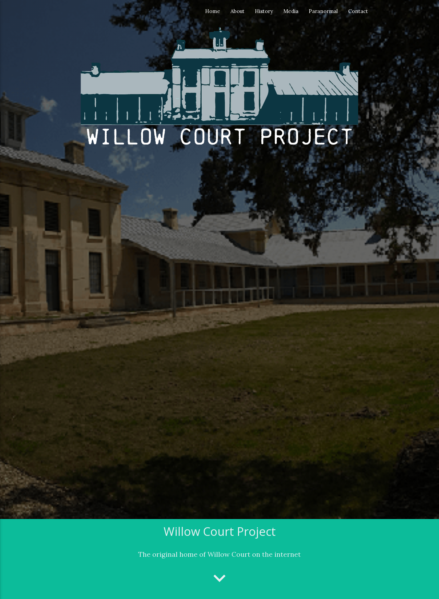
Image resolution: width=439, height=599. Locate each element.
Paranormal (323, 11)
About (237, 11)
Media (290, 11)
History (264, 11)
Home (212, 11)
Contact (358, 11)
